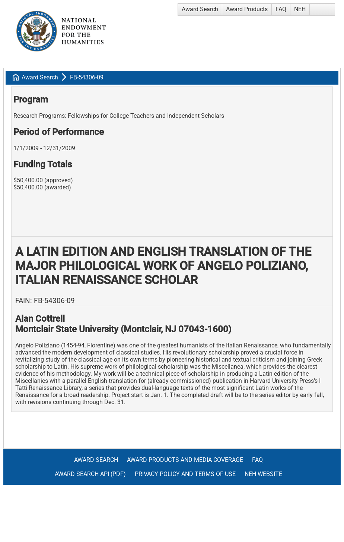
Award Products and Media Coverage (185, 459)
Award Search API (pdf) (90, 474)
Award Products (247, 9)
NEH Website (263, 474)
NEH (300, 9)
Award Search (200, 9)
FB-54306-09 (86, 77)
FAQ (280, 9)
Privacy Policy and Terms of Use (185, 474)
